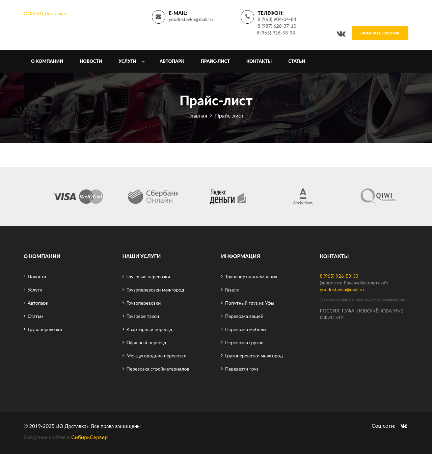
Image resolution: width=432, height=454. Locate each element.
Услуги (128, 61)
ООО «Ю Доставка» (45, 13)
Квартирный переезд (149, 329)
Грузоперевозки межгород (155, 290)
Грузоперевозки (45, 329)
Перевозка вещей (244, 316)
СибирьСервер (89, 437)
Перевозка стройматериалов (158, 369)
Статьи (296, 61)
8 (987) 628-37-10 (277, 26)
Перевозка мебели (245, 329)
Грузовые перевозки (148, 276)
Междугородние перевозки (157, 355)
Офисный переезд (146, 342)
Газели (232, 290)
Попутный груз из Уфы (249, 303)
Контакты (259, 61)
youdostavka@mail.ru (191, 19)
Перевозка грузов (244, 342)
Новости (91, 61)
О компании (47, 61)
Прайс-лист (215, 61)
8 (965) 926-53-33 (275, 32)
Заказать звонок (380, 32)
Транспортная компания (251, 276)
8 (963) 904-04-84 (277, 19)
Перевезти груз (242, 369)
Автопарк (172, 61)
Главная (197, 115)
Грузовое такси (143, 316)
